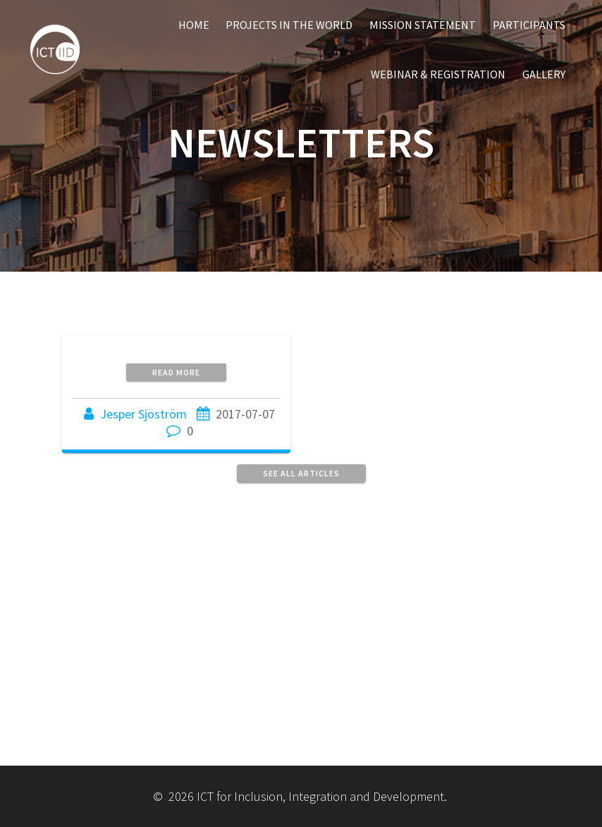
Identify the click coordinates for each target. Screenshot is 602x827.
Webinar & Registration (438, 74)
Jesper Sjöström (143, 414)
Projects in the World (289, 25)
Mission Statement (422, 25)
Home (193, 25)
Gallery (543, 74)
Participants (529, 25)
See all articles (301, 473)
